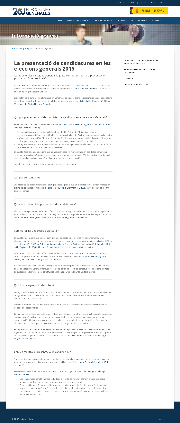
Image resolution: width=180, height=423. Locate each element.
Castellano (121, 3)
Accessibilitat (159, 20)
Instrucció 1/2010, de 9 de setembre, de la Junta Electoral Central (49, 244)
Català (133, 3)
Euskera (153, 3)
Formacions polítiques (79, 20)
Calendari (122, 20)
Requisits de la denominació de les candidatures (139, 71)
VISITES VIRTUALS (139, 20)
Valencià (163, 3)
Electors (58, 20)
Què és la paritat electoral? (136, 84)
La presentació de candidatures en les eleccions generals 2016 (141, 62)
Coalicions (128, 78)
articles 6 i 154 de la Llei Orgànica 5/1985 (66, 187)
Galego (143, 3)
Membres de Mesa (103, 20)
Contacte (163, 419)
